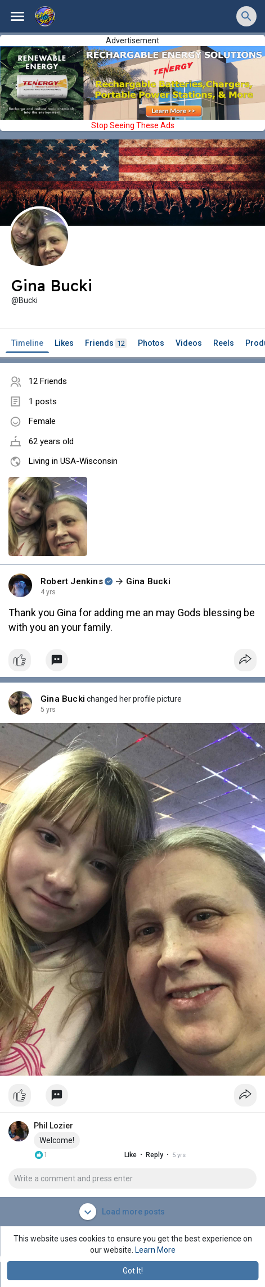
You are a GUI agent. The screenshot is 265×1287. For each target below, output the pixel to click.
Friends (106, 343)
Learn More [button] (155, 1249)
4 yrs (48, 592)
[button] (246, 16)
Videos (189, 342)
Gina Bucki (148, 581)
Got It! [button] (133, 1270)
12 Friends (48, 381)
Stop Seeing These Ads (132, 125)
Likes (64, 342)
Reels (223, 342)
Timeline (27, 342)
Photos (151, 342)
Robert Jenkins (72, 581)
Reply (144, 1155)
